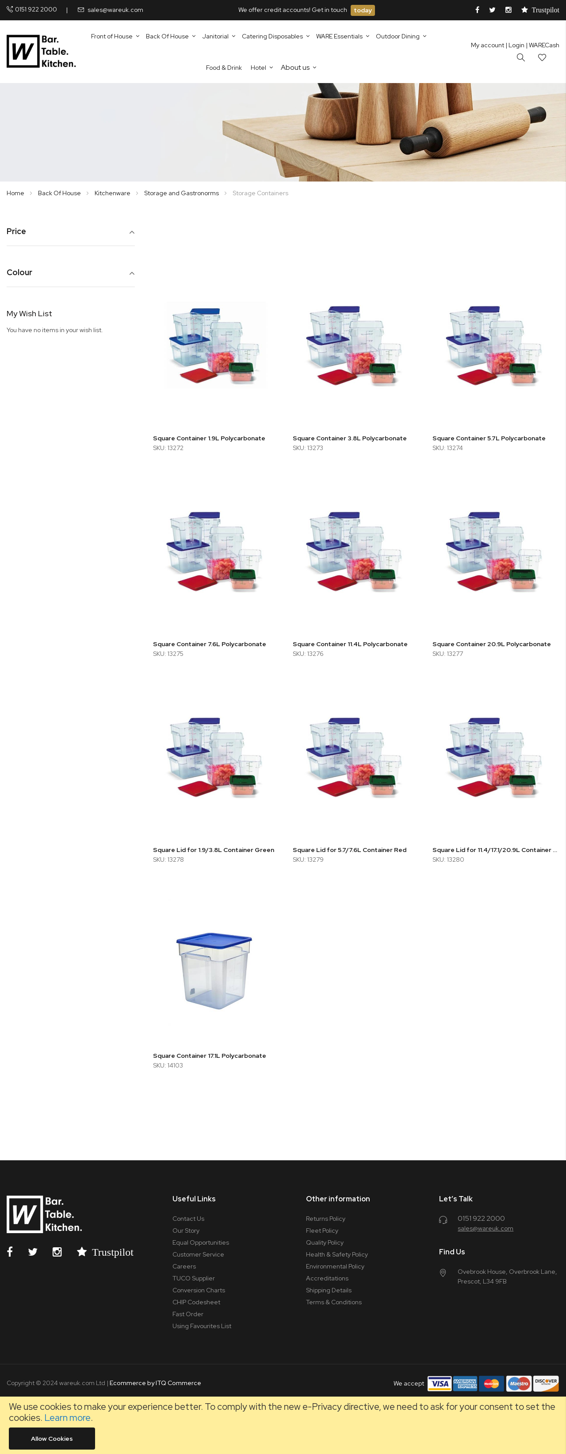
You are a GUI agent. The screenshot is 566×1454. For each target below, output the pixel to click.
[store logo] (43, 51)
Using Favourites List (201, 1326)
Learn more (67, 1418)
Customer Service (198, 1254)
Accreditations (327, 1278)
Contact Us (188, 1219)
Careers (184, 1266)
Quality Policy (325, 1242)
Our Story (185, 1230)
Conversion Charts (198, 1290)
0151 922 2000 (36, 9)
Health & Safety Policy (337, 1254)
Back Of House (60, 193)
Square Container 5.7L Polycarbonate (489, 438)
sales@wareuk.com (115, 10)
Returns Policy (325, 1219)
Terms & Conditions (334, 1302)
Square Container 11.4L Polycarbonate (350, 644)
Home (16, 193)
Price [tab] (16, 231)
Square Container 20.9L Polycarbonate (491, 644)
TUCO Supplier (193, 1278)
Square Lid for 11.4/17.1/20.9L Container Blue (495, 850)
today (363, 10)
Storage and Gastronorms (182, 193)
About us (295, 67)
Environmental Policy (335, 1266)
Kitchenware (113, 193)
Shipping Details (329, 1290)
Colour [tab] (19, 272)
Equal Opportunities (200, 1242)
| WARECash (542, 45)
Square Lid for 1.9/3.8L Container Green (213, 850)
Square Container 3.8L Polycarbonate (350, 438)
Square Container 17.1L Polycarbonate (209, 1056)
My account (487, 45)
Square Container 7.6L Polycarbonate (209, 644)
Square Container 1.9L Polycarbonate (209, 438)
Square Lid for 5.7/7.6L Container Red (349, 850)
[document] (283, 1425)
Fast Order (187, 1314)
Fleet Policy (322, 1230)
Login (514, 45)
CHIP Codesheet (196, 1302)
